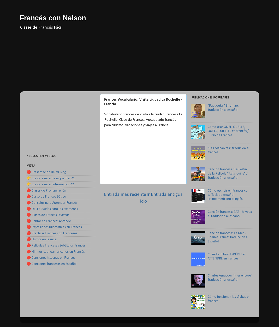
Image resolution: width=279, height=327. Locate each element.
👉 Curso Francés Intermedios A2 (50, 184)
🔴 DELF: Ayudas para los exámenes (52, 209)
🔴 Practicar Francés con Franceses (52, 233)
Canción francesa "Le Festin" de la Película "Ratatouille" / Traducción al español (228, 174)
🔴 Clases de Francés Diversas (48, 215)
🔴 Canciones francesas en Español (52, 264)
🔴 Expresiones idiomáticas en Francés (54, 227)
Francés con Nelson (53, 18)
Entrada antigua (167, 194)
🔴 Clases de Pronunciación (46, 191)
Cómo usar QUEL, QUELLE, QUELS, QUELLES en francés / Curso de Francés (228, 131)
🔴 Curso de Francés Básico (46, 197)
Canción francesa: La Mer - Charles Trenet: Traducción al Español (228, 237)
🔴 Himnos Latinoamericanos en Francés (56, 252)
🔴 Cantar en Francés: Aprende (49, 221)
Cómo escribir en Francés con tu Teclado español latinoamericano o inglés (228, 195)
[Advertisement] (139, 64)
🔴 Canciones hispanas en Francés (51, 258)
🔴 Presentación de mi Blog (46, 172)
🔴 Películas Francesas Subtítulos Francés (56, 245)
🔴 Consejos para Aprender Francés (52, 203)
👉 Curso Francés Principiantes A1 (51, 178)
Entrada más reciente (125, 194)
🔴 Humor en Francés (42, 239)
